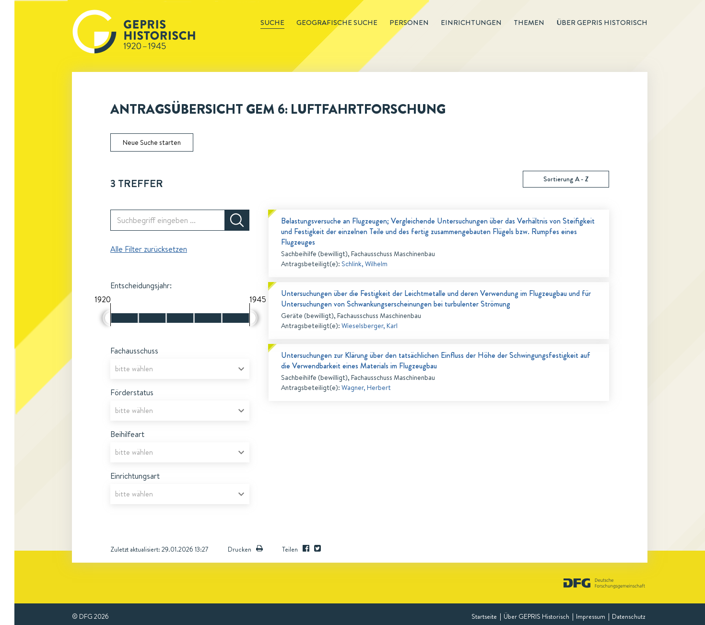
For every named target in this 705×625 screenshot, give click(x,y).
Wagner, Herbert (366, 387)
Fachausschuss (134, 350)
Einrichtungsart (135, 476)
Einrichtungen (471, 22)
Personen (409, 22)
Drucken (245, 549)
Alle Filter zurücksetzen (148, 249)
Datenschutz (628, 616)
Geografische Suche (336, 22)
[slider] (107, 318)
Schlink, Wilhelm (364, 264)
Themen (529, 22)
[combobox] (179, 369)
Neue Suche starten (152, 142)
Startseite (484, 616)
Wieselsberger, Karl (369, 325)
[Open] (241, 369)
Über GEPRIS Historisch (536, 616)
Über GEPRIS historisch (601, 22)
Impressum (590, 616)
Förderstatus (131, 392)
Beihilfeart (127, 434)
